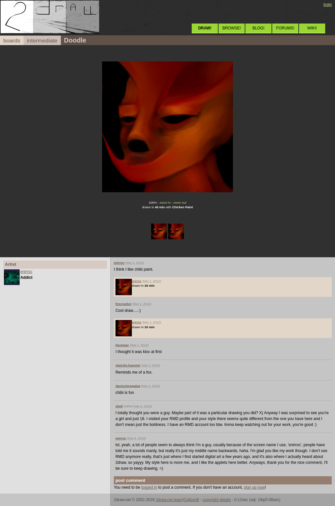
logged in (149, 487)
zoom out (179, 202)
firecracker (123, 304)
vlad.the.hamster (127, 365)
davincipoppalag (127, 386)
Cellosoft (191, 500)
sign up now (254, 487)
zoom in (165, 202)
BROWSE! (231, 28)
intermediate (42, 41)
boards (11, 41)
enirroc (26, 271)
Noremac (122, 345)
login (328, 4)
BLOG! (259, 28)
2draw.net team (169, 500)
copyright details (217, 500)
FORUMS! (285, 28)
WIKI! (312, 28)
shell (119, 406)
